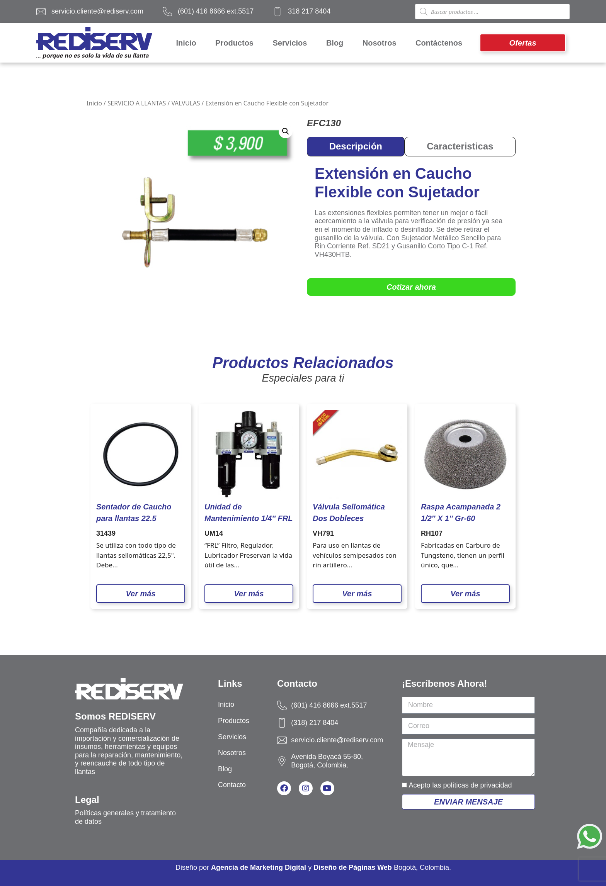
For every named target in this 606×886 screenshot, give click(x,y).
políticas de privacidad (477, 785)
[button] (286, 131)
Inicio (94, 103)
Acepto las (460, 785)
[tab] (356, 146)
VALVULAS (185, 103)
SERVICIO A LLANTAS (136, 103)
